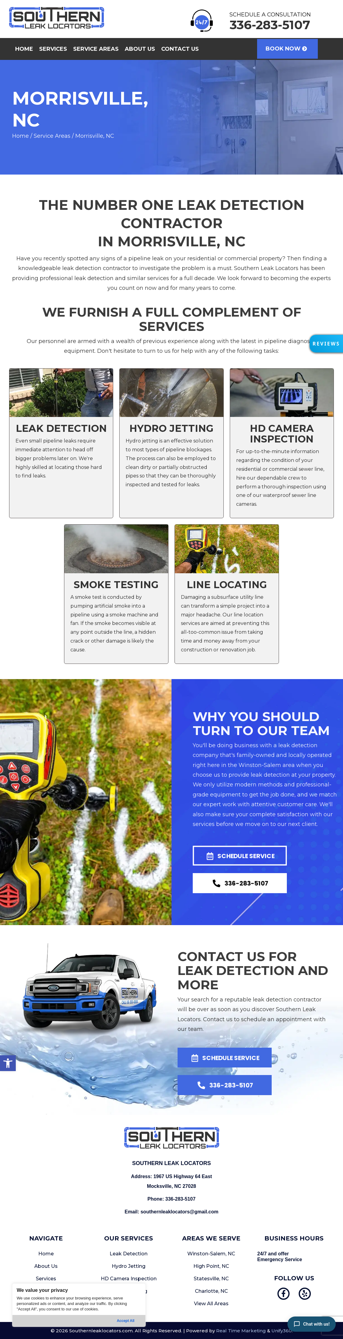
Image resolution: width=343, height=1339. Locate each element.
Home (20, 136)
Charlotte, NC (211, 1291)
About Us (46, 1266)
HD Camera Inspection (129, 1279)
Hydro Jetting (128, 1266)
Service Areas (52, 136)
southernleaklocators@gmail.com (180, 1211)
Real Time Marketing (241, 1331)
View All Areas (211, 1303)
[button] (8, 1063)
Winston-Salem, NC (211, 1254)
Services (46, 1279)
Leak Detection (129, 1254)
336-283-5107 (180, 1199)
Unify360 (281, 1331)
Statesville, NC (211, 1279)
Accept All (125, 1321)
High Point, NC (211, 1266)
